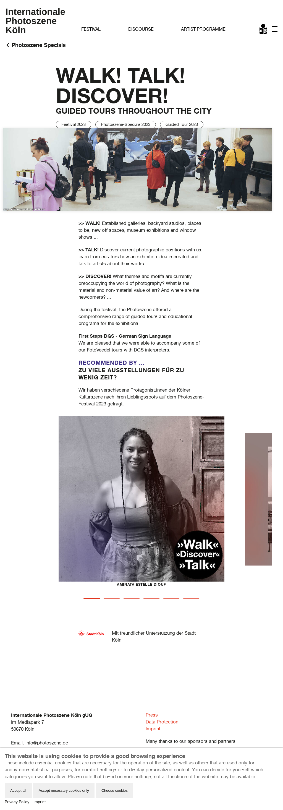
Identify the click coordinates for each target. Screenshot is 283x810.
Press (152, 715)
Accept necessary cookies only (64, 790)
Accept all (18, 790)
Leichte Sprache (264, 30)
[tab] (91, 598)
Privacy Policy (17, 801)
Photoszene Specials (39, 44)
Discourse (141, 29)
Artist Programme (203, 29)
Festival (91, 29)
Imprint (153, 728)
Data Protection (162, 722)
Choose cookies (114, 790)
